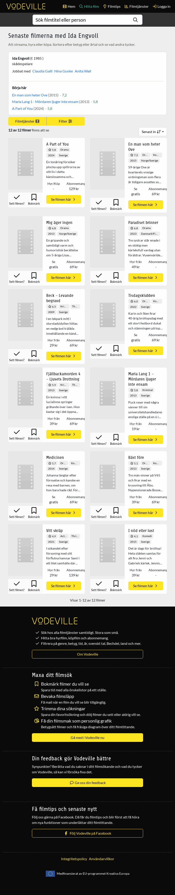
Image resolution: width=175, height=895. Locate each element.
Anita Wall (83, 71)
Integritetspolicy (74, 858)
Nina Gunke (63, 71)
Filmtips (112, 6)
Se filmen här (63, 199)
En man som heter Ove (29, 95)
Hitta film (89, 6)
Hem (68, 6)
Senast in (151, 131)
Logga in (161, 6)
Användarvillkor (101, 858)
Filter (65, 121)
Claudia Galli (42, 71)
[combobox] (88, 20)
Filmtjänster (136, 6)
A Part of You (22, 108)
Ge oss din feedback (87, 782)
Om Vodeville (87, 654)
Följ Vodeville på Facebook (87, 833)
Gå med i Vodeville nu (87, 737)
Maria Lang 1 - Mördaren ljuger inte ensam (45, 101)
